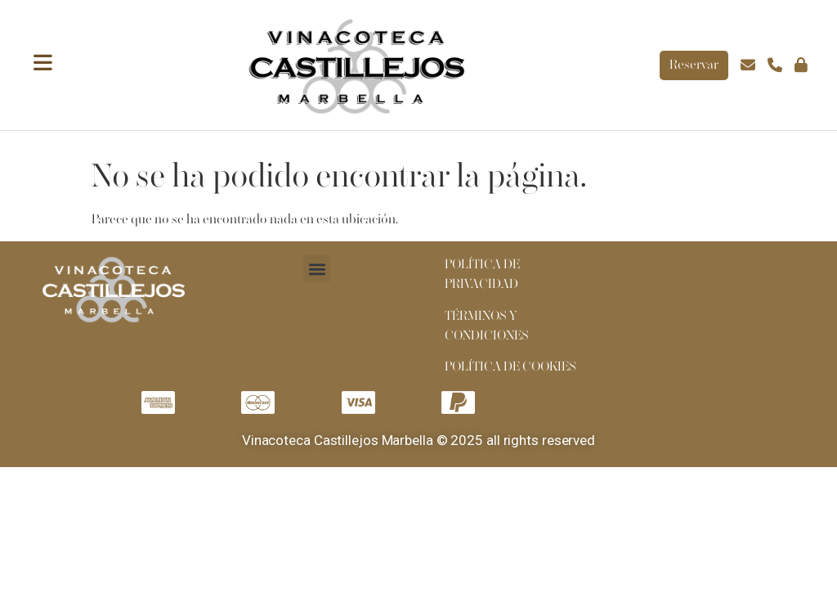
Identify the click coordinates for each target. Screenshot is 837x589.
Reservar (693, 65)
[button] (316, 268)
